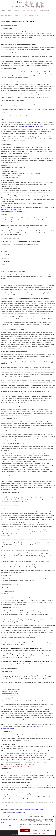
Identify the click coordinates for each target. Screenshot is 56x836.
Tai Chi (23, 10)
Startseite (3, 10)
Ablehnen (35, 830)
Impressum (43, 833)
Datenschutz (37, 833)
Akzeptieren (25, 830)
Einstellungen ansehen (47, 830)
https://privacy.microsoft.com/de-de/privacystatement (16, 766)
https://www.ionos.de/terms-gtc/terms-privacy (31, 126)
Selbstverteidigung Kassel (34, 15)
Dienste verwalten (23, 826)
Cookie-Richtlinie (31, 833)
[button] (53, 816)
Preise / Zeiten (17, 15)
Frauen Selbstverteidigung (44, 10)
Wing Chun (17, 10)
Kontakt (24, 15)
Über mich (10, 10)
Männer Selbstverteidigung (6, 15)
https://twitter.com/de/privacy (18, 812)
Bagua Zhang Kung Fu (31, 10)
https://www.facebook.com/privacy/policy (33, 809)
